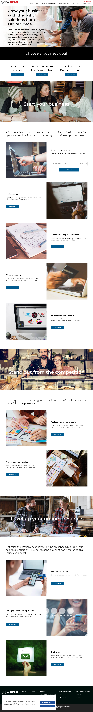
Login (89, 3)
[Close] (53, 697)
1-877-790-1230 (86, 2)
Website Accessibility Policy (62, 706)
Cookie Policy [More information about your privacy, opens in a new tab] (26, 705)
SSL (77, 693)
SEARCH (69, 170)
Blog (78, 3)
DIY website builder (46, 693)
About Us (62, 698)
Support (84, 3)
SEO (61, 694)
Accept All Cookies (47, 702)
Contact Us (79, 698)
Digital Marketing (52, 3)
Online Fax (78, 694)
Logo (73, 3)
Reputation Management (66, 693)
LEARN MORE (18, 75)
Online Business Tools (64, 3)
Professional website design (48, 694)
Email (37, 3)
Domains (31, 3)
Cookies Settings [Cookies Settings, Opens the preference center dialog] (47, 705)
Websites (43, 3)
